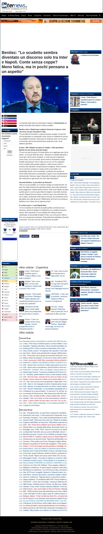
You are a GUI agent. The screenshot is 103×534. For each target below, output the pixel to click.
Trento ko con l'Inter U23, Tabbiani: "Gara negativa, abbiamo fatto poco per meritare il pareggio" (56, 465)
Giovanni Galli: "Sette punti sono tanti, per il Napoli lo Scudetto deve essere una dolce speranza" (57, 420)
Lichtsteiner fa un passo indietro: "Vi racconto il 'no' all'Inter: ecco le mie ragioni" (51, 391)
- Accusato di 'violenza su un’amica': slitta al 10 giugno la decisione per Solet (57, 458)
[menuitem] (99, 15)
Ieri (76, 177)
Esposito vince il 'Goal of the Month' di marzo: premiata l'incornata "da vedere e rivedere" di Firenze (58, 451)
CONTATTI (59, 522)
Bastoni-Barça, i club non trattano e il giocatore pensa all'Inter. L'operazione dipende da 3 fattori (56, 448)
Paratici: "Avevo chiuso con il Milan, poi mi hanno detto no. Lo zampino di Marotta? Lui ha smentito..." (58, 379)
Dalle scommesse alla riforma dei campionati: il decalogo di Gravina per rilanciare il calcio (54, 508)
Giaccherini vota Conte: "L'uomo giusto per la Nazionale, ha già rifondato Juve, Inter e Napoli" (56, 415)
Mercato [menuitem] (81, 15)
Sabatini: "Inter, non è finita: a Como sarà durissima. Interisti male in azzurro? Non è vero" (54, 398)
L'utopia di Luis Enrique (31, 405)
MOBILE (66, 522)
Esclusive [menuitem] (47, 15)
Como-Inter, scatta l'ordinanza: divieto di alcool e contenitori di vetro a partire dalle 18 (53, 453)
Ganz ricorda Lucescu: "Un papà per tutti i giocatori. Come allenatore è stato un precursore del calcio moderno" (62, 351)
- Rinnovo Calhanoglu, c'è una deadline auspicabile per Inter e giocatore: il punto (53, 389)
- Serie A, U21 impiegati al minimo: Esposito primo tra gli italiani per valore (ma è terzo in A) (56, 384)
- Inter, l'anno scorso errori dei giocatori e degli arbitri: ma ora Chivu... (48, 381)
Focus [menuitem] (23, 15)
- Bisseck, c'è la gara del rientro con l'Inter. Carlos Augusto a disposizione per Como (54, 386)
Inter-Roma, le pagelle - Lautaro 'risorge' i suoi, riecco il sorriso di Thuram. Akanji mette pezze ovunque (91, 256)
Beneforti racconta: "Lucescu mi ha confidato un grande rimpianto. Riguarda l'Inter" (52, 434)
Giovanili (74, 266)
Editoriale (74, 52)
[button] (9, 151)
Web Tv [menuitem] (73, 15)
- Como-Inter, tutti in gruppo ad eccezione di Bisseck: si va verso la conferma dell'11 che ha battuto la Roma (62, 355)
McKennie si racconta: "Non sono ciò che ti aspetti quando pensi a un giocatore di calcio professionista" (84, 409)
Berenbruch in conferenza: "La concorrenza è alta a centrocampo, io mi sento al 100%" (53, 470)
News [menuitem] (30, 15)
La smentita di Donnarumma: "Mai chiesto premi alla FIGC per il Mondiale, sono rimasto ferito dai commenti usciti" (63, 393)
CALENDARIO (51, 522)
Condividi (24, 236)
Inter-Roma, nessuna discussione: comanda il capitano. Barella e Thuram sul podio (52, 475)
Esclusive (74, 233)
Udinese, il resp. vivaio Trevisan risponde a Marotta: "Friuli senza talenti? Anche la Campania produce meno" (61, 486)
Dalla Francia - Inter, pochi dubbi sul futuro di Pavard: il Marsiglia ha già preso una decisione (55, 489)
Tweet (35, 236)
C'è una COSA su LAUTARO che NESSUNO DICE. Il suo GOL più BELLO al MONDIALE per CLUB (58, 501)
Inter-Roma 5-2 (77, 130)
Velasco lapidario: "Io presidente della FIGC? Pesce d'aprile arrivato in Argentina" (51, 479)
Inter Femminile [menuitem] (92, 15)
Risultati (9, 155)
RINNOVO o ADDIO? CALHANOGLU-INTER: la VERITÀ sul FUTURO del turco (51, 362)
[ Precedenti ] (9, 235)
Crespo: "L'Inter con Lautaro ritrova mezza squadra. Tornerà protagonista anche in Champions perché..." (29, 324)
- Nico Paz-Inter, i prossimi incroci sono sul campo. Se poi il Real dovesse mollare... (54, 377)
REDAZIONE (42, 522)
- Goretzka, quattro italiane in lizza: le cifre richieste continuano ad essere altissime (53, 374)
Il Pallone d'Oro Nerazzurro (81, 282)
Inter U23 (74, 300)
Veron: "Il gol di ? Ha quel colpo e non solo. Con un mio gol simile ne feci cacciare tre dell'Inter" (58, 400)
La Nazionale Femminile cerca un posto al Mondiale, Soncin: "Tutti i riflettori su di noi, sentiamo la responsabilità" (62, 432)
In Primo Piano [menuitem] (13, 15)
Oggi (72, 177)
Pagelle (73, 248)
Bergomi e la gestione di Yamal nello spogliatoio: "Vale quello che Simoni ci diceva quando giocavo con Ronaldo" (62, 444)
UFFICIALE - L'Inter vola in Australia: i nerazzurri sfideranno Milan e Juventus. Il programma (55, 482)
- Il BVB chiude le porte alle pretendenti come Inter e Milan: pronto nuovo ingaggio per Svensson (58, 491)
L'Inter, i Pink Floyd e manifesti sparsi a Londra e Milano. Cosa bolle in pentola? (51, 343)
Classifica (6, 263)
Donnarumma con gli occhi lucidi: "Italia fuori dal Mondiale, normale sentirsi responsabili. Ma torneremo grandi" (62, 439)
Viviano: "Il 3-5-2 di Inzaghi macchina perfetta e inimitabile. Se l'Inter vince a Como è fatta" (54, 446)
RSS (71, 522)
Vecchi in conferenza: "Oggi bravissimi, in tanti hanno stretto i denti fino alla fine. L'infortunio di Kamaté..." (60, 477)
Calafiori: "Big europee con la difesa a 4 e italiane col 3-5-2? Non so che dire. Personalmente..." (56, 510)
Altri (5, 148)
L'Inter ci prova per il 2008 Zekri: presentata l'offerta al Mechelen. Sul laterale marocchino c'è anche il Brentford (62, 360)
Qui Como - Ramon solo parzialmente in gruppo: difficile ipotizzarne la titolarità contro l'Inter (55, 353)
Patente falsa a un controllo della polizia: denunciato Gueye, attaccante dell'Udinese (52, 427)
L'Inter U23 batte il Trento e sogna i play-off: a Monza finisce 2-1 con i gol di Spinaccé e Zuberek (56, 494)
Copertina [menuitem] (37, 15)
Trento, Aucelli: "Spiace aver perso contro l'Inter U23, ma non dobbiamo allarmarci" (52, 456)
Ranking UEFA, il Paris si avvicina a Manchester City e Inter (44, 348)
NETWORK (34, 522)
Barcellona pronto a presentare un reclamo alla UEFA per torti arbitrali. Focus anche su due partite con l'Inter (61, 341)
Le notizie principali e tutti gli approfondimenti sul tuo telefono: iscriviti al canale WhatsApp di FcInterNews (60, 505)
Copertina (27, 227)
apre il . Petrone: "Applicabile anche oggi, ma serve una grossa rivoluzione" (56, 324)
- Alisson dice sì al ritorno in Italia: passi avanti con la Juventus (46, 365)
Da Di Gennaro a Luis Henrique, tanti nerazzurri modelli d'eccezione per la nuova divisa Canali (56, 498)
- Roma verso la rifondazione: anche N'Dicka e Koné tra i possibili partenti (50, 367)
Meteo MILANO (9, 239)
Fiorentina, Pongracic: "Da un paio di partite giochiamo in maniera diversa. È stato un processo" (56, 418)
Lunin (5, 143)
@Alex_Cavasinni (46, 229)
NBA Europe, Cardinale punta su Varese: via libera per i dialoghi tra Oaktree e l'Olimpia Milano (56, 484)
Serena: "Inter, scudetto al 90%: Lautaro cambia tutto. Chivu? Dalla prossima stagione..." (54, 396)
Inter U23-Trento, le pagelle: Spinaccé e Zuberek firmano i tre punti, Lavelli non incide (53, 472)
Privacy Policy (57, 519)
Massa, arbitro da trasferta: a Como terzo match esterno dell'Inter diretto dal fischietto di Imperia (56, 358)
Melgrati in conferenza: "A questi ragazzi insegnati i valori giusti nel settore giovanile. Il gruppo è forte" (58, 467)
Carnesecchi (7, 141)
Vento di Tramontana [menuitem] (60, 15)
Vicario (5, 146)
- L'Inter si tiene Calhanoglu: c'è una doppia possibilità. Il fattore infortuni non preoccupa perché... (59, 403)
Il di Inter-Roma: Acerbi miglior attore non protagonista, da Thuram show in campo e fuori (30, 311)
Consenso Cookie (46, 519)
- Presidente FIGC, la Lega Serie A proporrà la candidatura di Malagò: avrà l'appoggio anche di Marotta (56, 286)
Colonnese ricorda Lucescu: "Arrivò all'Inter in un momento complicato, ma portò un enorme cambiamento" (60, 460)
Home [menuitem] (4, 15)
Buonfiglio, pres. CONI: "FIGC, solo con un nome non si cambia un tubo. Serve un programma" (56, 429)
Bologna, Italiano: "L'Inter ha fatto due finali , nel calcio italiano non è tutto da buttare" (54, 496)
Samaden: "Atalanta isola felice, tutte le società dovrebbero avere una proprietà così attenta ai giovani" (59, 346)
